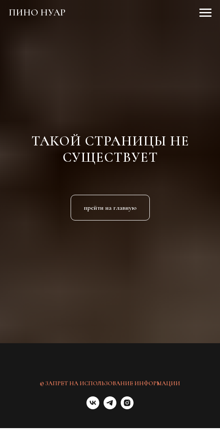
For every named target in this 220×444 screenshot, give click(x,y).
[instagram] (127, 407)
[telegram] (110, 407)
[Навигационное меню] (205, 13)
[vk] (92, 407)
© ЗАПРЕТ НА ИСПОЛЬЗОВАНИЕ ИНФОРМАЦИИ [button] (110, 383)
